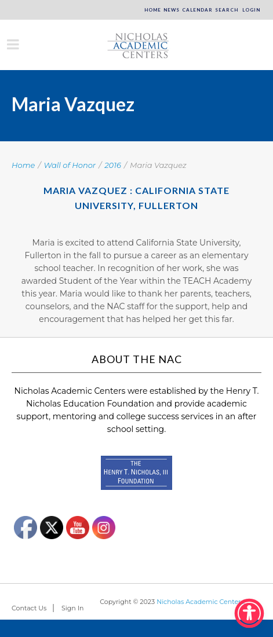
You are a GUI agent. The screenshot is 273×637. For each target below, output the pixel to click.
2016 (112, 165)
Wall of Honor (70, 165)
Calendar (197, 10)
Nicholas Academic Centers (200, 602)
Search (226, 10)
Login (250, 10)
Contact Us (29, 608)
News (171, 10)
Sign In (72, 608)
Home (152, 10)
